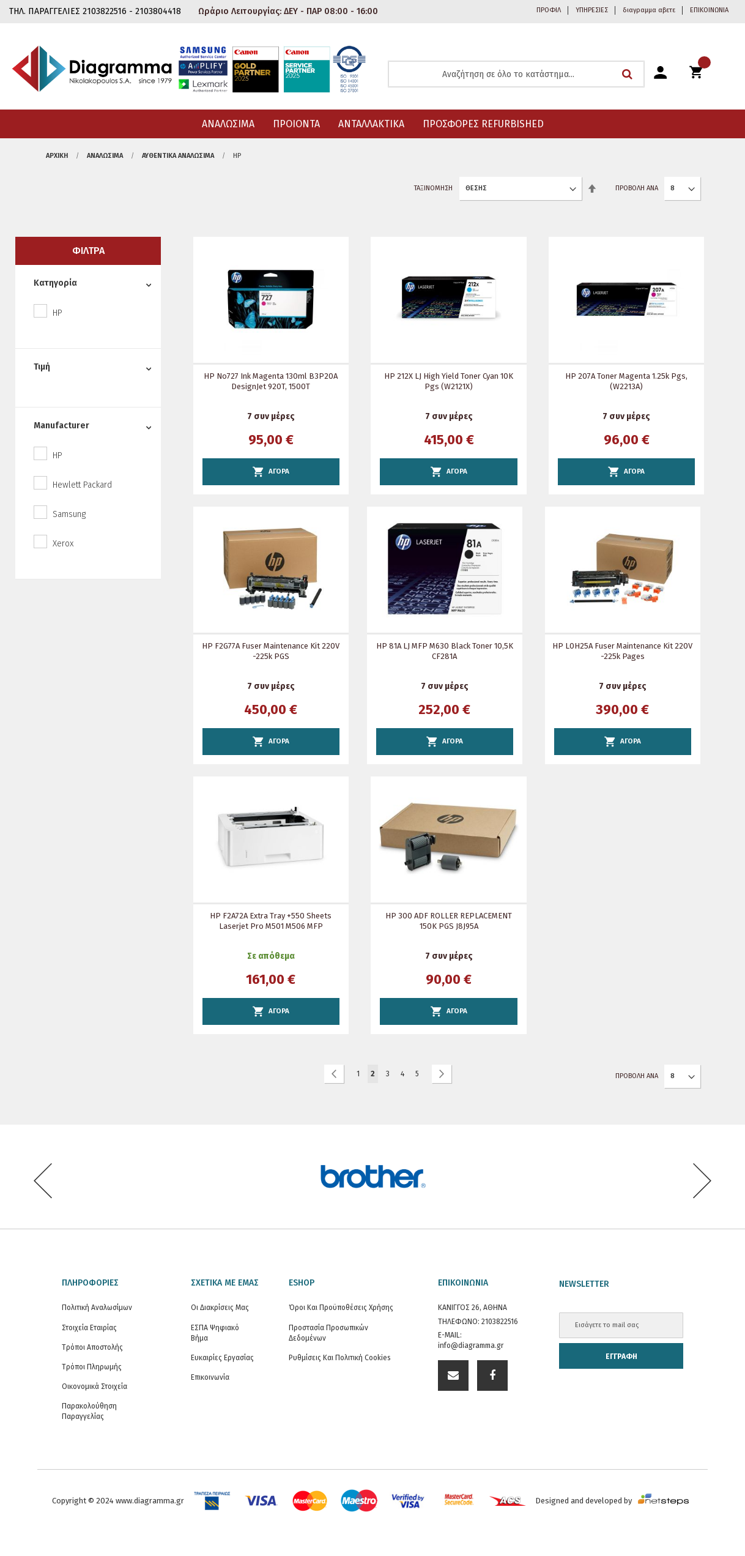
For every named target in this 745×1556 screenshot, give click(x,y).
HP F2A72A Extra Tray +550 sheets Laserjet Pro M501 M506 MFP (271, 921)
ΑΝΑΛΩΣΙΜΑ (105, 156)
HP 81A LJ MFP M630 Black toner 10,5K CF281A (444, 651)
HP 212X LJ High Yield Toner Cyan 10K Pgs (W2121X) (448, 381)
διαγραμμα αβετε (649, 10)
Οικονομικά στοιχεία (94, 1386)
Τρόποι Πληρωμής (92, 1367)
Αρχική (57, 156)
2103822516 (499, 1321)
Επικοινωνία (210, 1377)
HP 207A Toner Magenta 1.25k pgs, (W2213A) (626, 381)
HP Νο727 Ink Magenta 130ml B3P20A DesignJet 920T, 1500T (271, 381)
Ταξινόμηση (433, 188)
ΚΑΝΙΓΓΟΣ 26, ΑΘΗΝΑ (472, 1307)
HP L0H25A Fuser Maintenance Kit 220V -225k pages (622, 651)
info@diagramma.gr (470, 1345)
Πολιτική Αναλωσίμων (97, 1307)
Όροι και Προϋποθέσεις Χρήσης (341, 1307)
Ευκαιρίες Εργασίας (222, 1357)
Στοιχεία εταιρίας (89, 1327)
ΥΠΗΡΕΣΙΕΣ (592, 10)
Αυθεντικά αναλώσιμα (178, 156)
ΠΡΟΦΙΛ (548, 10)
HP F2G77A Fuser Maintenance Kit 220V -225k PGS (270, 651)
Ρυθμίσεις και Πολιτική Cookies (340, 1357)
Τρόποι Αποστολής (92, 1347)
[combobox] (516, 74)
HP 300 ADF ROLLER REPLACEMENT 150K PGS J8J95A (448, 921)
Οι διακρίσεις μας (220, 1307)
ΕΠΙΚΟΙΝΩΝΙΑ (709, 10)
